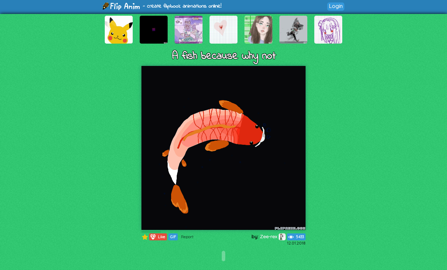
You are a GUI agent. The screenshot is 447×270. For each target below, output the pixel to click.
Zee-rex (273, 236)
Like (157, 236)
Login (336, 6)
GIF (173, 236)
